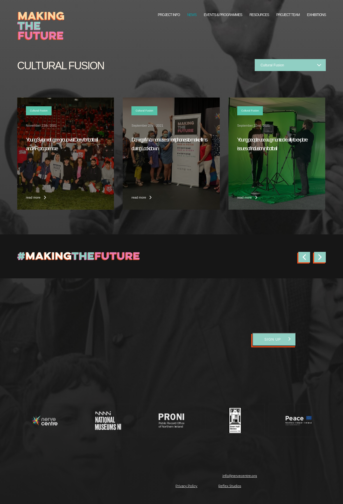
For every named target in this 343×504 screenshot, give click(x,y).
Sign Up (272, 339)
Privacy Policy (186, 486)
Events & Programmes (223, 15)
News (191, 15)
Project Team (288, 15)
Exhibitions (316, 15)
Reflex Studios (229, 486)
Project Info (169, 15)
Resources (259, 15)
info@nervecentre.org (239, 476)
